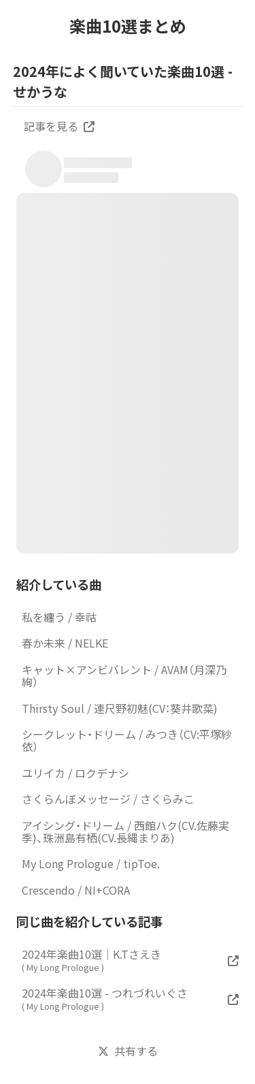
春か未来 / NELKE (65, 643)
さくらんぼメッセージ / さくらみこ (108, 799)
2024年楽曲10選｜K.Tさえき (91, 960)
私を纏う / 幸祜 (59, 617)
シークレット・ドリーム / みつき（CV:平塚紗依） (127, 740)
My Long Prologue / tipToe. (91, 863)
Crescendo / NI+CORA (76, 890)
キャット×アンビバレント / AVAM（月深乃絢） (124, 675)
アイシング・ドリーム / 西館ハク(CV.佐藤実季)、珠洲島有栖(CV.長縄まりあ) (125, 831)
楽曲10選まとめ (127, 25)
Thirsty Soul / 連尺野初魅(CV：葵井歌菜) (120, 708)
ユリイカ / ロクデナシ (75, 773)
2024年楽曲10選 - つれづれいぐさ (105, 999)
